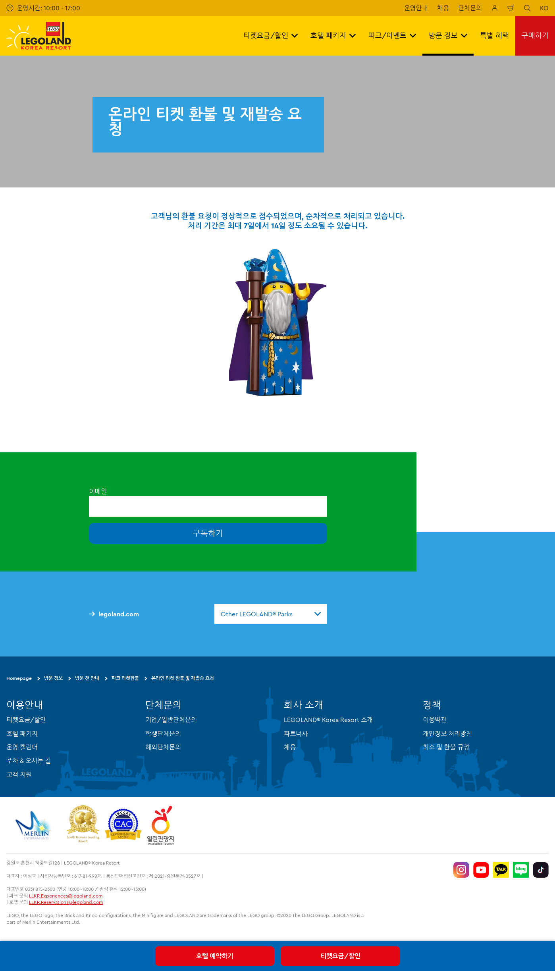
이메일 (98, 491)
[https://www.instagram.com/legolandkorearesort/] (461, 870)
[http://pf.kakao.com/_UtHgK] (501, 870)
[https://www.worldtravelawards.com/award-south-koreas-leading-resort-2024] (82, 825)
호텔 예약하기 (214, 956)
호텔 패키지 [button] (333, 35)
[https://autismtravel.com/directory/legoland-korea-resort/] (123, 825)
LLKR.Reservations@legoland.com (66, 902)
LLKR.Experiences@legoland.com (65, 896)
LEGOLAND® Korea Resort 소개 (328, 720)
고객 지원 (19, 774)
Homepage (19, 678)
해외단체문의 (163, 747)
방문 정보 (53, 678)
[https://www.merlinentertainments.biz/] (34, 825)
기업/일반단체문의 (171, 720)
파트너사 (296, 733)
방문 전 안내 (87, 678)
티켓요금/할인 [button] (270, 35)
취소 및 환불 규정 (446, 747)
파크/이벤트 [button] (392, 35)
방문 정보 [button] (448, 35)
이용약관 (435, 720)
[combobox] (270, 614)
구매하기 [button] (535, 35)
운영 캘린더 (22, 747)
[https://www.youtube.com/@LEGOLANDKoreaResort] (481, 870)
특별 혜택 (494, 35)
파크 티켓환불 (125, 678)
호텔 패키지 (22, 733)
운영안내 (416, 8)
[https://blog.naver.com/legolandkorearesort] (521, 870)
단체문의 (470, 8)
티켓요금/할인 (340, 956)
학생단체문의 (163, 733)
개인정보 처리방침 (447, 733)
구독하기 (208, 533)
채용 (443, 8)
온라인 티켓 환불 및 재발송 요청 (182, 678)
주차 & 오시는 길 (28, 760)
